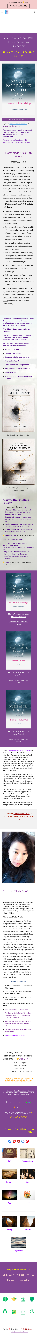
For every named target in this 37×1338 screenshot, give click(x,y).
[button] (2, 12)
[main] (18, 42)
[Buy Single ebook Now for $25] (18, 119)
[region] (18, 4)
